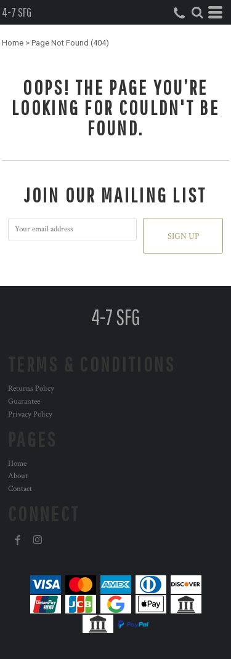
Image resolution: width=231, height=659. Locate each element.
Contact (20, 489)
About (18, 476)
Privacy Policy (30, 414)
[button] (197, 12)
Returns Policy (31, 388)
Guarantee (24, 401)
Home (12, 42)
